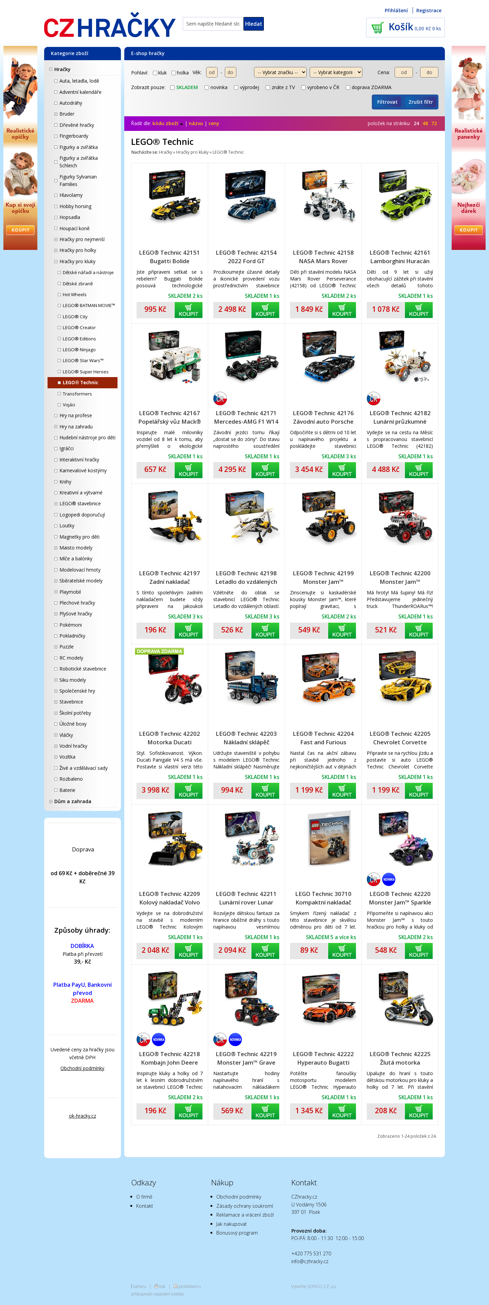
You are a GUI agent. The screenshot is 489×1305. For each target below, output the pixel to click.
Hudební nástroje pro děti (87, 437)
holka (180, 72)
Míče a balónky (75, 558)
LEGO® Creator (79, 327)
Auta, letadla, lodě (79, 81)
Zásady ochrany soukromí (244, 1206)
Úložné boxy (73, 724)
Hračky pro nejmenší (82, 239)
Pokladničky (72, 635)
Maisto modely (75, 547)
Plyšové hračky (75, 613)
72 (434, 123)
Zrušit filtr (421, 102)
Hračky (62, 69)
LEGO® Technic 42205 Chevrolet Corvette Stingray (400, 738)
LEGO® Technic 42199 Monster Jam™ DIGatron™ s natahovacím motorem (323, 577)
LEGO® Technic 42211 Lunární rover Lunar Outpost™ (246, 898)
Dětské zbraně (78, 284)
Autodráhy (70, 103)
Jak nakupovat (231, 1224)
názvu (196, 123)
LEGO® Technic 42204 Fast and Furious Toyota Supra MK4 (323, 738)
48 (425, 123)
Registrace (428, 10)
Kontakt (144, 1206)
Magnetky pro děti (79, 536)
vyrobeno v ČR (320, 87)
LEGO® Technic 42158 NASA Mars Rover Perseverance (323, 257)
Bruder (66, 114)
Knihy (65, 481)
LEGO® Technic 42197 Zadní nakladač (169, 577)
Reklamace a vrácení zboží (245, 1214)
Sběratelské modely (81, 580)
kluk (160, 72)
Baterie (67, 790)
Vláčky (66, 735)
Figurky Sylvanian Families (78, 180)
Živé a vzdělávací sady (83, 768)
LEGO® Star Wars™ (83, 360)
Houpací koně (74, 228)
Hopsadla (69, 217)
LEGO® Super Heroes (86, 372)
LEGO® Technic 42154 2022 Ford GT (246, 257)
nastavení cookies (168, 1293)
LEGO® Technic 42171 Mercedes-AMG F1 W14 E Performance (246, 417)
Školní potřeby (75, 713)
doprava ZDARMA (369, 87)
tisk (162, 1286)
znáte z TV (280, 87)
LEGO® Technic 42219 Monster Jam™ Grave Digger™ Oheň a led (246, 1058)
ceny (214, 123)
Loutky (66, 525)
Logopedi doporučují (82, 514)
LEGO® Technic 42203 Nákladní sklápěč (246, 738)
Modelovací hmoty (80, 569)
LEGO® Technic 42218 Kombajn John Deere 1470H (169, 1058)
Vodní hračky (73, 746)
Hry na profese (75, 415)
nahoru (139, 1286)
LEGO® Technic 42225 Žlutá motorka (400, 1058)
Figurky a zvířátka (78, 147)
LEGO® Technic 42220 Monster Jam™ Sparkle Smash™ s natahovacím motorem (400, 898)
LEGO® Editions (79, 339)
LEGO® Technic (80, 382)
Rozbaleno (71, 779)
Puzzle (66, 646)
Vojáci (69, 405)
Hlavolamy (71, 195)
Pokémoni (70, 625)
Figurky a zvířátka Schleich (78, 162)
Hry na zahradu (76, 426)
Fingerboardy (73, 136)
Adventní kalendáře (80, 92)
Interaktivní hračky (79, 459)
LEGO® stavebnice (80, 503)
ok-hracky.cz (82, 1116)
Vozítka (67, 756)
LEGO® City (75, 316)
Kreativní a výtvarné (81, 492)
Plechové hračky (77, 602)
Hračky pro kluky (77, 261)
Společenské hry (77, 691)
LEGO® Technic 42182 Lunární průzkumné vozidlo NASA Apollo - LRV (400, 417)
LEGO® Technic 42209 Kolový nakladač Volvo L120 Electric (169, 898)
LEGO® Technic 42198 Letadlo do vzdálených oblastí (246, 577)
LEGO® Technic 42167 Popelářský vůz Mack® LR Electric (169, 417)
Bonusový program (237, 1233)
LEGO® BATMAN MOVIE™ (89, 305)
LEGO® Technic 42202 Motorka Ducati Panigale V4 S (169, 738)
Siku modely (72, 680)
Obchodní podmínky (82, 1068)
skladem (184, 87)
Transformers (77, 394)
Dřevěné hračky (76, 125)
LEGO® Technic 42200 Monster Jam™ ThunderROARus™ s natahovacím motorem (400, 577)
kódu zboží (167, 123)
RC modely (71, 658)
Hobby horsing (75, 206)
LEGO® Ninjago (79, 349)
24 (416, 123)
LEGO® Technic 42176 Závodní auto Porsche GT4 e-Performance (323, 417)
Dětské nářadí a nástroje (88, 272)
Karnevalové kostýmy (83, 470)
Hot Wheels (75, 294)
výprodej (246, 87)
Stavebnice (71, 701)
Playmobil (70, 592)
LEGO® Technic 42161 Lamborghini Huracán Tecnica (400, 257)
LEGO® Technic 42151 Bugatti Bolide (169, 257)
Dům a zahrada (72, 801)
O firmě (144, 1196)
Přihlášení (396, 10)
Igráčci (66, 448)
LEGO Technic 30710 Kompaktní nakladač (323, 898)
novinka (216, 87)
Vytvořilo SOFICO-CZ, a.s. (314, 1286)
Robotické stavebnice (82, 668)
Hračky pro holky (77, 250)
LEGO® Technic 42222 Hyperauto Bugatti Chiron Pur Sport (323, 1058)
